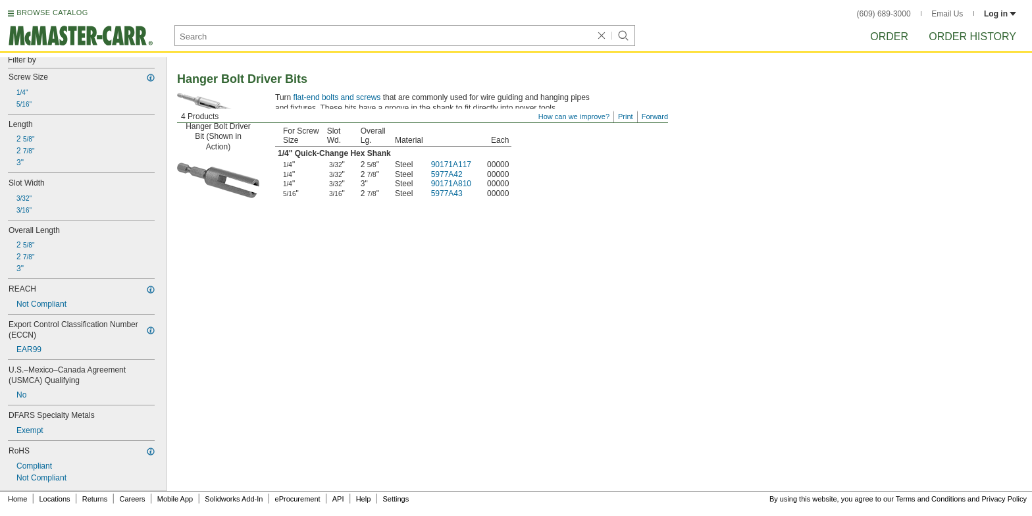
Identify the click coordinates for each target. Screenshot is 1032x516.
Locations (54, 499)
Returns (95, 499)
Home (17, 499)
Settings (395, 499)
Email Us (947, 13)
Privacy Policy (1004, 499)
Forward (655, 116)
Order (889, 36)
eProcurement (298, 499)
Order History (972, 36)
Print (625, 116)
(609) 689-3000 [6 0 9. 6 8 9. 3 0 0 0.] (884, 13)
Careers (132, 499)
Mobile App (175, 499)
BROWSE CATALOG (52, 12)
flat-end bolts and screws (337, 97)
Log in (1000, 13)
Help (363, 499)
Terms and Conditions (931, 499)
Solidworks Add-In (234, 499)
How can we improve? (573, 116)
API (338, 499)
